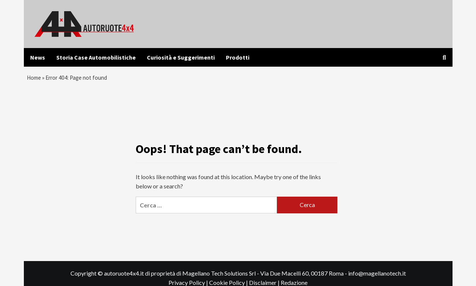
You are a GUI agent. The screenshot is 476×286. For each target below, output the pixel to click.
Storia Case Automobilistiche (96, 57)
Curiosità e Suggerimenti (181, 57)
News (37, 57)
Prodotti (237, 57)
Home (34, 78)
